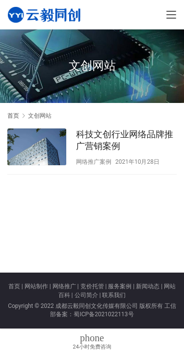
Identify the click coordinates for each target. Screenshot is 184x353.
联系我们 (114, 295)
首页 (13, 115)
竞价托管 (92, 286)
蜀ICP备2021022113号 (103, 314)
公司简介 (86, 295)
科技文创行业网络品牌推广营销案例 (124, 140)
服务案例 (119, 286)
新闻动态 (147, 286)
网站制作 (36, 286)
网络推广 (64, 286)
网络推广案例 (93, 161)
